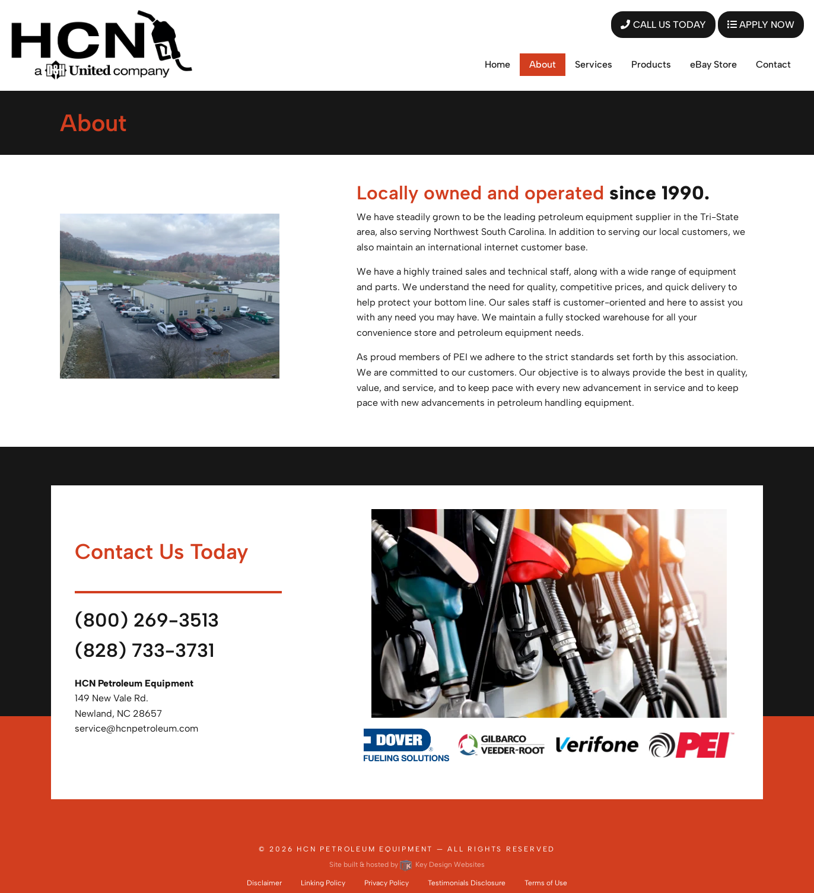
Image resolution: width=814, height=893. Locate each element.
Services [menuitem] (593, 64)
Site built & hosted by (407, 864)
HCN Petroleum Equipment (365, 849)
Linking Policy (323, 883)
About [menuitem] (542, 64)
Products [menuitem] (651, 64)
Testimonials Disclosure (466, 883)
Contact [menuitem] (773, 64)
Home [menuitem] (497, 64)
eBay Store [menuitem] (713, 64)
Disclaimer (264, 883)
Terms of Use (545, 883)
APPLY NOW (760, 24)
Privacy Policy (386, 883)
